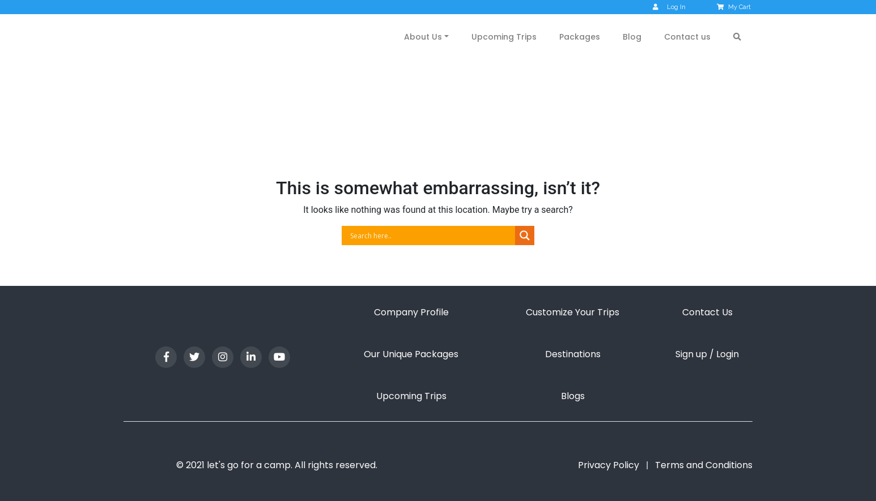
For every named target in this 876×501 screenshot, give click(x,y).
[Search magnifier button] (524, 235)
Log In (669, 7)
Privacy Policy (608, 465)
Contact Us (707, 312)
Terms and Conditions (703, 465)
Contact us (687, 36)
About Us (423, 36)
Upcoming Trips (504, 36)
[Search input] (431, 235)
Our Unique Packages (411, 354)
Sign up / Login (707, 354)
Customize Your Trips (572, 312)
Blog (632, 36)
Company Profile (411, 312)
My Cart (734, 7)
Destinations (573, 354)
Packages (579, 36)
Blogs (573, 395)
